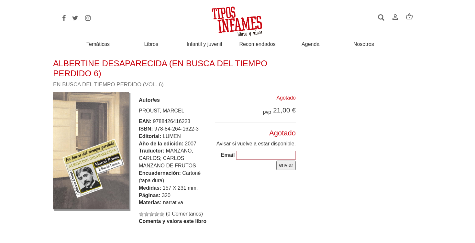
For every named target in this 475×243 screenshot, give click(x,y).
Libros (151, 44)
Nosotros (363, 44)
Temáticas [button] (98, 44)
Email (228, 155)
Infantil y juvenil (204, 44)
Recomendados (257, 44)
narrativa (173, 202)
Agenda (310, 44)
